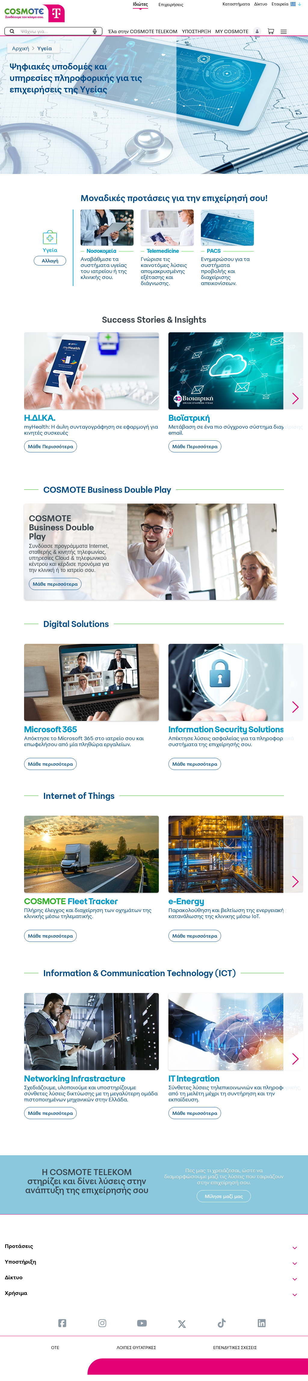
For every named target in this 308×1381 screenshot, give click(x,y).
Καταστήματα (236, 3)
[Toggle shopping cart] (274, 31)
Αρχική (20, 48)
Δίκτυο (260, 3)
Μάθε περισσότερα (55, 584)
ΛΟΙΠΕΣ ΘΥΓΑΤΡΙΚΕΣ (136, 1347)
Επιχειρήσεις (171, 4)
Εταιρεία (280, 3)
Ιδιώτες (140, 4)
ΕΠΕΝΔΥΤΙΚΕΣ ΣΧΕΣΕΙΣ (235, 1347)
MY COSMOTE (231, 31)
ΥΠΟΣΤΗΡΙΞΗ (196, 31)
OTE (55, 1347)
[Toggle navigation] (282, 32)
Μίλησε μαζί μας (224, 1196)
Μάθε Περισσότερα (50, 446)
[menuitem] (62, 1323)
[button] (257, 31)
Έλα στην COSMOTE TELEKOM (142, 31)
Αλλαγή (50, 261)
